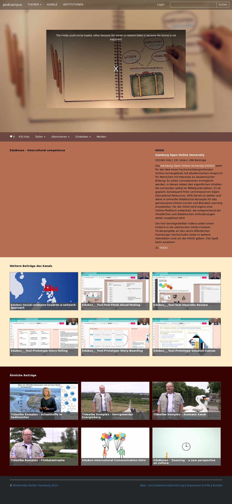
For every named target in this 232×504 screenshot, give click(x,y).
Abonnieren (61, 136)
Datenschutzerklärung (169, 485)
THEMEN (34, 4)
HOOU (164, 247)
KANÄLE (52, 4)
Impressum (194, 485)
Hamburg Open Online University (179, 155)
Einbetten (83, 136)
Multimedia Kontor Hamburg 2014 (35, 485)
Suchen (223, 4)
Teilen (40, 136)
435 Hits (23, 136)
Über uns (146, 485)
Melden (101, 136)
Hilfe (207, 485)
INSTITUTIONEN (73, 4)
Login (160, 4)
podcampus (12, 5)
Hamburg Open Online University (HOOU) (188, 165)
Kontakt (217, 485)
